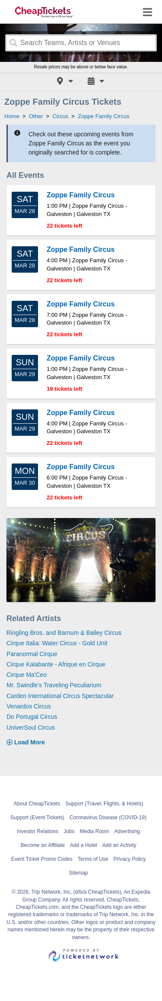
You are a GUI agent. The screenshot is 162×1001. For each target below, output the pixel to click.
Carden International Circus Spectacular (60, 695)
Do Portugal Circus (31, 716)
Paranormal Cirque (31, 653)
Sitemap (78, 873)
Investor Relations (37, 831)
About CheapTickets (37, 804)
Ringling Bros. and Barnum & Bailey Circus (63, 632)
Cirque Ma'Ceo (26, 674)
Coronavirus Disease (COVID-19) (108, 817)
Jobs (69, 831)
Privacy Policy (130, 859)
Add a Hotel (83, 845)
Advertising (127, 831)
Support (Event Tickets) (37, 817)
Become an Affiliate (43, 845)
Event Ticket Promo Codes (42, 859)
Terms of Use (93, 859)
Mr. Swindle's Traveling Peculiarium (54, 685)
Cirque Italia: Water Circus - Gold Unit (57, 643)
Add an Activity (119, 845)
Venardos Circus (28, 706)
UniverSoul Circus (30, 727)
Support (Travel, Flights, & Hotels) (104, 804)
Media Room (94, 831)
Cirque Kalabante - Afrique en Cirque (55, 664)
